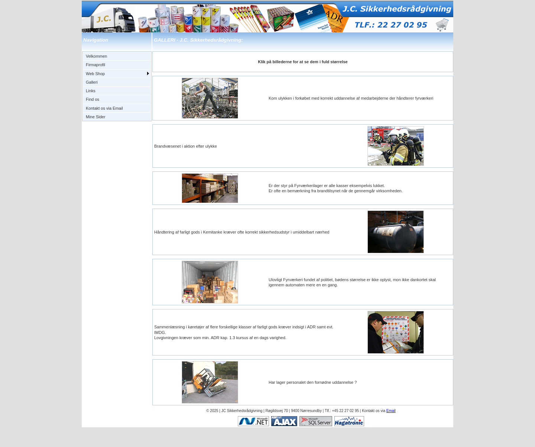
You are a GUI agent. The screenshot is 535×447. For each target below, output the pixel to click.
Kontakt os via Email (104, 108)
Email (391, 411)
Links (90, 91)
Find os (92, 99)
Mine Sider (96, 117)
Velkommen (96, 56)
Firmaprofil (95, 64)
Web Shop (95, 73)
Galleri (92, 82)
